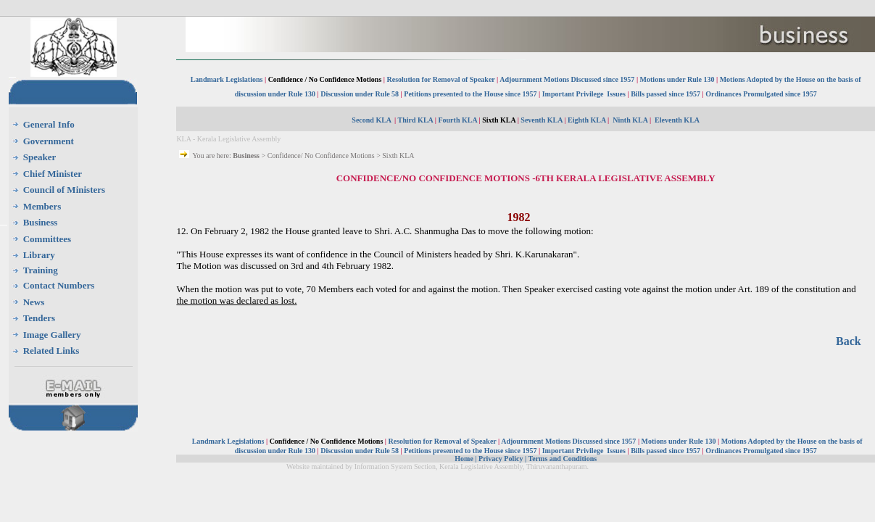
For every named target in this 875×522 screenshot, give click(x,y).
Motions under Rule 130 (677, 79)
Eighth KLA (587, 120)
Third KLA (416, 120)
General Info (49, 124)
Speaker (40, 157)
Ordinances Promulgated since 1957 (760, 94)
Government (48, 141)
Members (42, 206)
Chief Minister (52, 173)
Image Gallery (52, 334)
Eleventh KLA (677, 120)
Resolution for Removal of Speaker (442, 79)
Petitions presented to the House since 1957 (470, 94)
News (34, 302)
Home (464, 459)
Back (848, 341)
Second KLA (371, 120)
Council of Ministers (64, 189)
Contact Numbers (59, 285)
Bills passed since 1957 (665, 94)
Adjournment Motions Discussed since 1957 (567, 79)
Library (39, 254)
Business (40, 222)
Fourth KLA (457, 120)
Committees (47, 238)
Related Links (51, 350)
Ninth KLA (630, 120)
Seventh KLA (542, 120)
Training (40, 270)
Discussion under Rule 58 (359, 94)
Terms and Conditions (562, 459)
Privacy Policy (500, 459)
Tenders (39, 317)
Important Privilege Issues (584, 94)
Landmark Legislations (227, 79)
